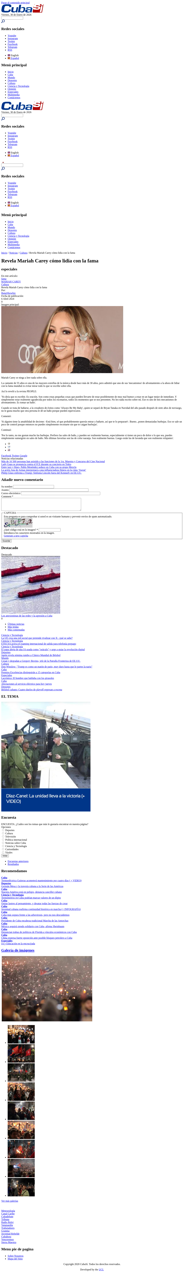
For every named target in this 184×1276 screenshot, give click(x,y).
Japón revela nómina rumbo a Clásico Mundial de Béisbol (30, 657)
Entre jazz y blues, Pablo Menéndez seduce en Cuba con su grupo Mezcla (38, 467)
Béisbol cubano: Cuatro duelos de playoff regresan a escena (31, 692)
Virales (8, 855)
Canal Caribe (8, 1216)
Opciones (6, 829)
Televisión (10, 839)
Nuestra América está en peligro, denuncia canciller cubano (31, 894)
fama (3, 278)
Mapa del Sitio (15, 1261)
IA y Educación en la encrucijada (18, 946)
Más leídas (13, 629)
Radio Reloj (7, 1224)
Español (13, 58)
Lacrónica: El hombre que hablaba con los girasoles (27, 680)
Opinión (12, 89)
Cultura (11, 83)
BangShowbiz (8, 293)
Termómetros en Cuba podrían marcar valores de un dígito (31, 900)
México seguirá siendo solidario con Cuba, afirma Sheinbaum (32, 928)
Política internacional (16, 842)
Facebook (13, 44)
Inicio (11, 71)
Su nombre (7, 486)
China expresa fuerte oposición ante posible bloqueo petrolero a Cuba (36, 940)
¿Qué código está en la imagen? (21, 532)
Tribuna (5, 1221)
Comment (7, 496)
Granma (5, 1233)
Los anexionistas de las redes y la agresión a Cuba (26, 618)
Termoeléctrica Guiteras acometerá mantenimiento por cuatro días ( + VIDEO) (41, 883)
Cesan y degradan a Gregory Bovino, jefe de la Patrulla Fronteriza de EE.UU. (40, 663)
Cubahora (6, 1239)
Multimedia (14, 94)
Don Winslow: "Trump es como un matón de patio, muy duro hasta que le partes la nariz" (46, 669)
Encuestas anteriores (18, 863)
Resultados (13, 866)
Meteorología (8, 1213)
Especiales (13, 91)
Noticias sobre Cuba (15, 845)
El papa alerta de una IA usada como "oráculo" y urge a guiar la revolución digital (43, 652)
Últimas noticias (16, 626)
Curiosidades (12, 851)
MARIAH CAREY (11, 281)
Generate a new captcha (16, 538)
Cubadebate (7, 1219)
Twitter (11, 41)
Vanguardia (7, 1227)
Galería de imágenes (17, 953)
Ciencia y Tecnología (18, 86)
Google (23, 455)
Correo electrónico (11, 493)
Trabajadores (7, 1230)
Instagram (13, 38)
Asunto (5, 490)
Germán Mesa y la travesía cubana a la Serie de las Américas (32, 888)
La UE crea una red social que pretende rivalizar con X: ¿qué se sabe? (36, 640)
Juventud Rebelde (10, 1236)
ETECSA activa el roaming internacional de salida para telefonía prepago (38, 646)
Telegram (12, 47)
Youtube (12, 35)
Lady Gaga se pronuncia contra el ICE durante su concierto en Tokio (36, 464)
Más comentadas (16, 632)
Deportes (12, 80)
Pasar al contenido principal (15, 2)
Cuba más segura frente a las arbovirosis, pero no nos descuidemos (35, 917)
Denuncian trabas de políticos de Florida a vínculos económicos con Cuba (39, 934)
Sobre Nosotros (15, 1258)
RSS (10, 50)
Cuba (10, 74)
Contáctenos (14, 97)
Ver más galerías (9, 1203)
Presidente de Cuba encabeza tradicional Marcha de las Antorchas (34, 923)
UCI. (101, 1272)
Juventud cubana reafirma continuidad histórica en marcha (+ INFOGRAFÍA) (41, 911)
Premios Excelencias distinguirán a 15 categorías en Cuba (30, 674)
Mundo (11, 77)
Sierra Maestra (8, 1244)
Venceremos (7, 1241)
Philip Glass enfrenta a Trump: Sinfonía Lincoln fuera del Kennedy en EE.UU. (41, 473)
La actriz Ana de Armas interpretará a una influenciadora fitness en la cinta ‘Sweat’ (43, 470)
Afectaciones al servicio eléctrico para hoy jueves (26, 686)
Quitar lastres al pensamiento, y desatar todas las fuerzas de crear (34, 905)
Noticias (13, 252)
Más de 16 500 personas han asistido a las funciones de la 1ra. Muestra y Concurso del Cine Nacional (53, 461)
